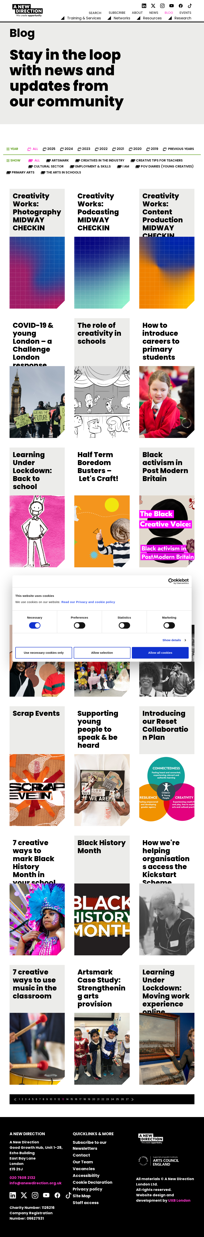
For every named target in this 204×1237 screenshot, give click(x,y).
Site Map (82, 1196)
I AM (123, 166)
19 (89, 1099)
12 (59, 1099)
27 (127, 1099)
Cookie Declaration (92, 1182)
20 (93, 1099)
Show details (172, 640)
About (137, 12)
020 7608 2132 (22, 1177)
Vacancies (84, 1169)
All (32, 149)
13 (63, 1099)
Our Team (83, 1162)
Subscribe (117, 12)
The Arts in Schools (61, 172)
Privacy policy (87, 1189)
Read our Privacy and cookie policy (88, 602)
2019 (152, 149)
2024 (66, 149)
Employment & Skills (90, 166)
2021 (118, 149)
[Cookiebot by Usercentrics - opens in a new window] (171, 581)
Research (183, 18)
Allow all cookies (160, 652)
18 (84, 1099)
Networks (122, 18)
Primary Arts (20, 172)
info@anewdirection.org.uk (36, 1183)
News (153, 12)
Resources (152, 18)
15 (72, 1099)
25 (117, 1099)
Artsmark (57, 160)
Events (185, 12)
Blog (169, 12)
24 (112, 1099)
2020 (135, 149)
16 (76, 1099)
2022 (101, 149)
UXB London (179, 1200)
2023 (84, 149)
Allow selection (102, 652)
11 (55, 1099)
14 (67, 1099)
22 (102, 1099)
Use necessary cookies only (44, 652)
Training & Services (84, 18)
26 (122, 1099)
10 (51, 1099)
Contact (81, 1155)
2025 (49, 149)
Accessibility (86, 1175)
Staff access (86, 1202)
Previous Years (178, 149)
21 (98, 1099)
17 (80, 1099)
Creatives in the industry (99, 160)
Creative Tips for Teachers (157, 160)
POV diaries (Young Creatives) (164, 166)
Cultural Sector (46, 166)
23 (107, 1099)
